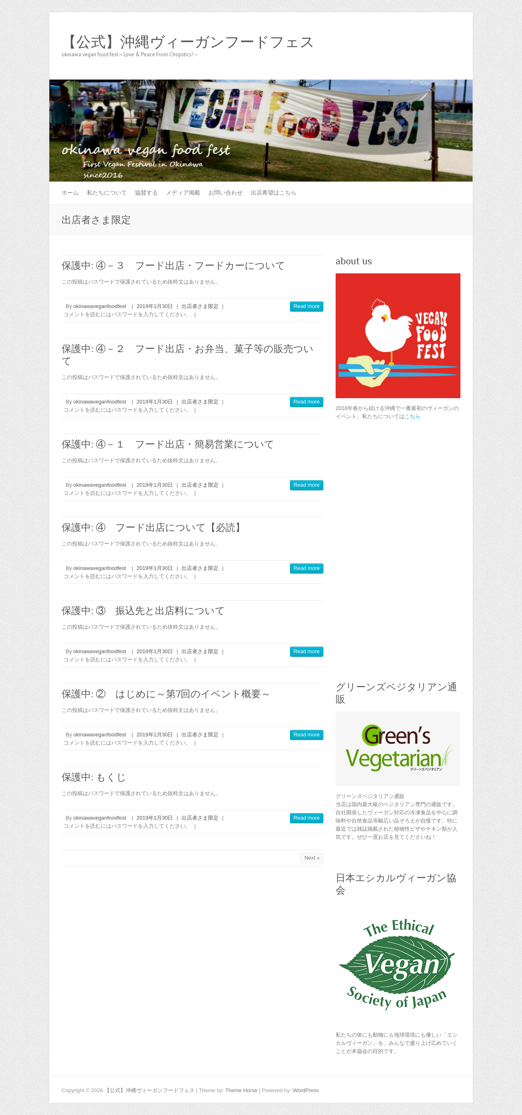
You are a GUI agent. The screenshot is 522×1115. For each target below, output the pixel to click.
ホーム (70, 192)
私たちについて (107, 192)
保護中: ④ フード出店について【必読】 (153, 527)
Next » (312, 858)
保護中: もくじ (94, 776)
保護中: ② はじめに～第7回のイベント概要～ (166, 693)
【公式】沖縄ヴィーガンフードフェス (188, 42)
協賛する (146, 192)
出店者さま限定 (200, 306)
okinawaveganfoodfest (99, 306)
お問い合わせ (225, 192)
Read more (307, 306)
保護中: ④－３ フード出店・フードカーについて (173, 265)
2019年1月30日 (155, 306)
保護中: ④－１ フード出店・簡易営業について (168, 444)
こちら (412, 416)
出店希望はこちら (273, 192)
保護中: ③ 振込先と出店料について (143, 610)
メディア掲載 (183, 192)
